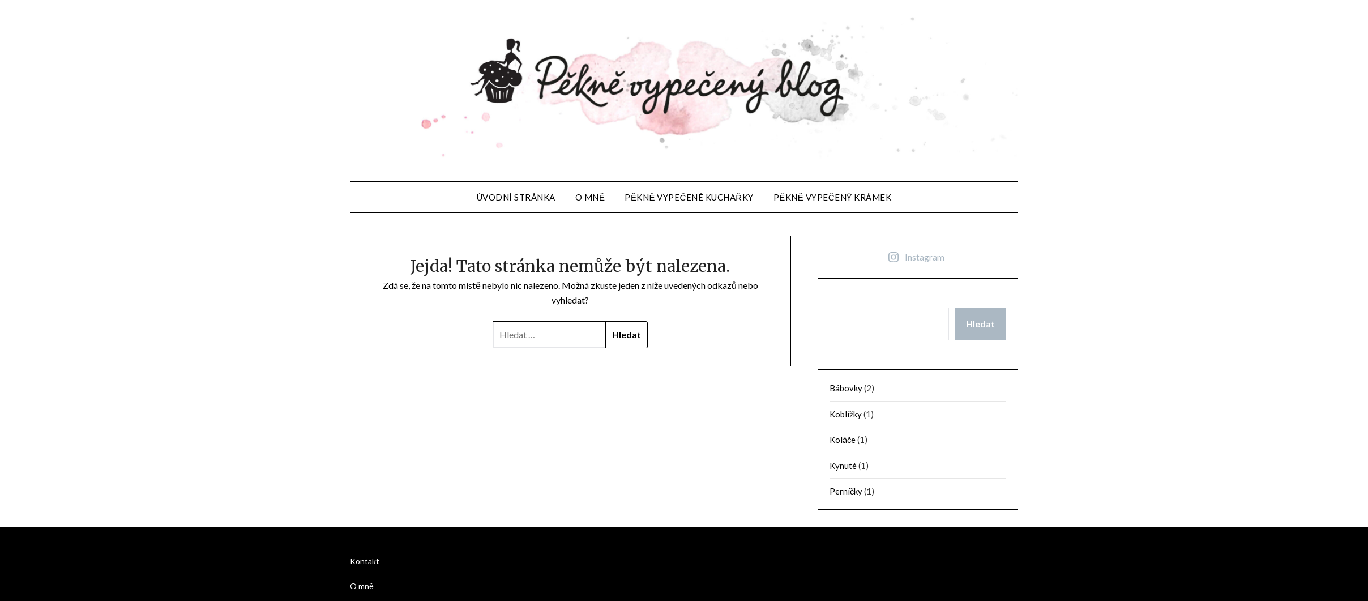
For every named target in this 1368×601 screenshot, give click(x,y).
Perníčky (846, 491)
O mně (590, 197)
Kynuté (843, 466)
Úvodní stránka (516, 197)
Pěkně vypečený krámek (832, 197)
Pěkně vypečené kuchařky (689, 197)
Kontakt (364, 561)
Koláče (843, 439)
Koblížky (846, 414)
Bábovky (846, 388)
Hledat (980, 323)
